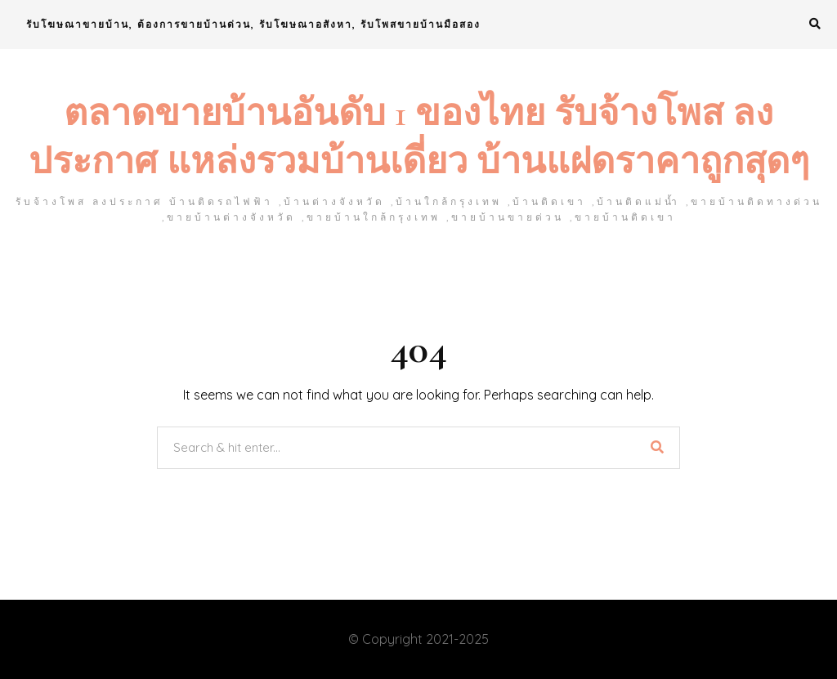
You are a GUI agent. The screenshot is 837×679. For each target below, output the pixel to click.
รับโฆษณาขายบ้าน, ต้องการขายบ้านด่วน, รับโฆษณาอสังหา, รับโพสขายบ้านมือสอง (253, 24)
